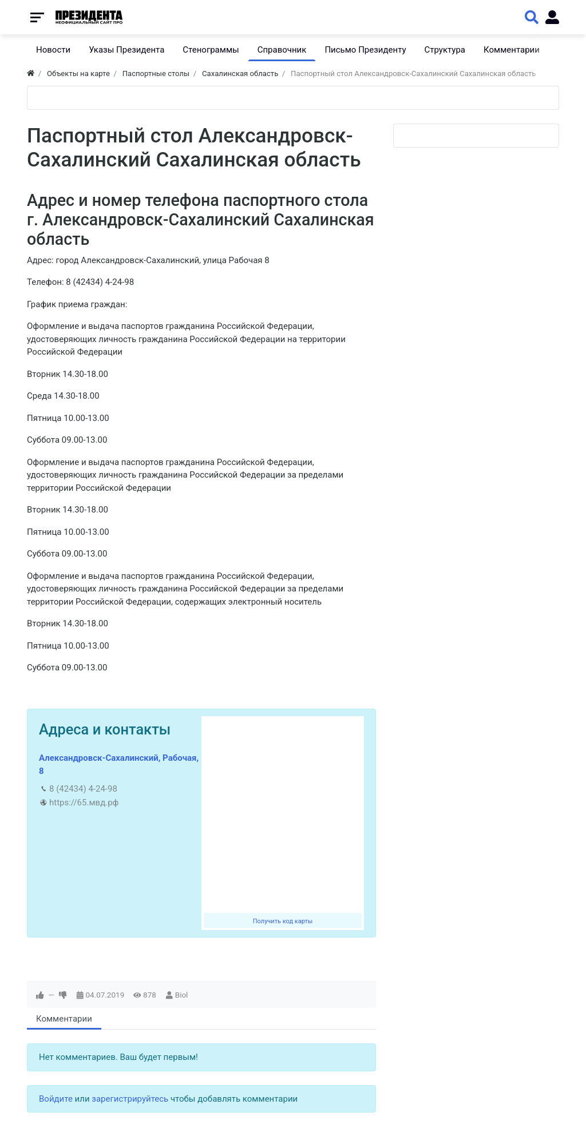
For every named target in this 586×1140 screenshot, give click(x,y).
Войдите (56, 1099)
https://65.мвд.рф (83, 802)
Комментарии (64, 1019)
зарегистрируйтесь (130, 1099)
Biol (181, 994)
